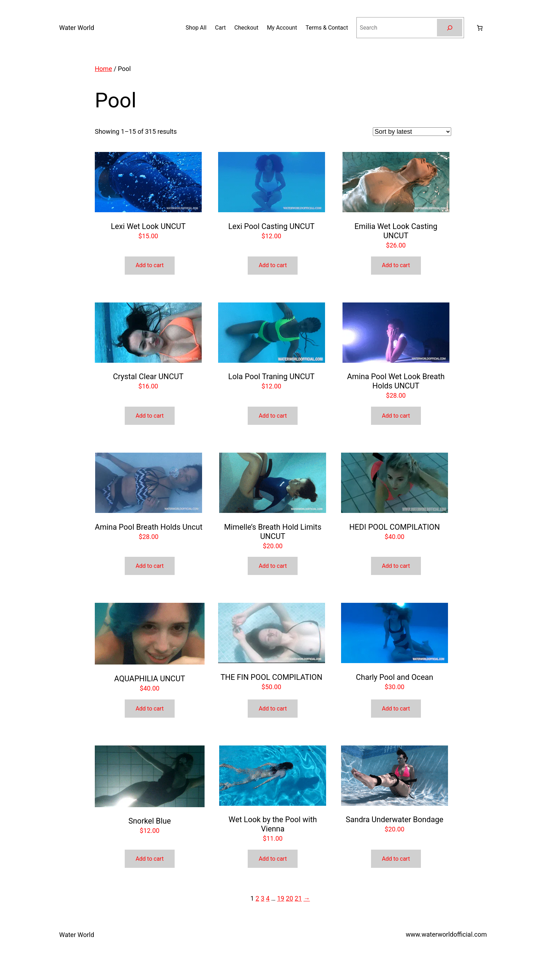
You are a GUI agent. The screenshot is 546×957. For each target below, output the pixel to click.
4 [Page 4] (267, 898)
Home (103, 68)
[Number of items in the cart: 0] (480, 28)
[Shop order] (412, 131)
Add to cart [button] (149, 265)
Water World (76, 27)
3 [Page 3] (262, 898)
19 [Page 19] (280, 898)
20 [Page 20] (289, 898)
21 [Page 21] (298, 898)
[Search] (449, 27)
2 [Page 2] (257, 898)
